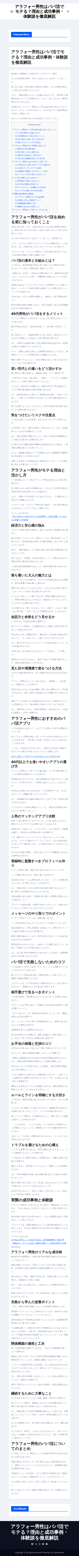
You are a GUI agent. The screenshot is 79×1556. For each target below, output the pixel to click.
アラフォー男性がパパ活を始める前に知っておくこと (34, 129)
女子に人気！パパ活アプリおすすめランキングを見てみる (35, 756)
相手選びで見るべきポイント (28, 181)
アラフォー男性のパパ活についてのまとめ (30, 210)
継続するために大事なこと (27, 206)
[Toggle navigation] (12, 11)
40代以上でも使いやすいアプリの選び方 (32, 165)
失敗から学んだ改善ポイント (28, 200)
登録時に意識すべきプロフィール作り (31, 171)
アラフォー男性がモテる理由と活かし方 (29, 145)
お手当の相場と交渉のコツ (27, 184)
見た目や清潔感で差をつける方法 (30, 158)
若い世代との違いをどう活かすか (29, 139)
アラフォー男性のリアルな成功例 (29, 197)
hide (38, 125)
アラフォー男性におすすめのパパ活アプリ (30, 161)
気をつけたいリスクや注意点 (28, 142)
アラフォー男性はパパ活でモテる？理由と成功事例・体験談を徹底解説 (39, 11)
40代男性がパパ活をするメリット (30, 136)
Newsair (46, 1552)
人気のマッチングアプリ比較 (28, 168)
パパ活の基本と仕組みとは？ (27, 133)
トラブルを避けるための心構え (29, 190)
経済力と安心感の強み (25, 149)
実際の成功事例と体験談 (22, 194)
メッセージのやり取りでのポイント (30, 174)
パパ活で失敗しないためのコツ (25, 178)
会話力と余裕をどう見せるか (28, 155)
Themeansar (58, 1552)
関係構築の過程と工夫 (25, 203)
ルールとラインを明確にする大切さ (30, 187)
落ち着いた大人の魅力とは (27, 152)
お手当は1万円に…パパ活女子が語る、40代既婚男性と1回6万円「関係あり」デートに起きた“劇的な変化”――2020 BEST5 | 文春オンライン (38, 1243)
